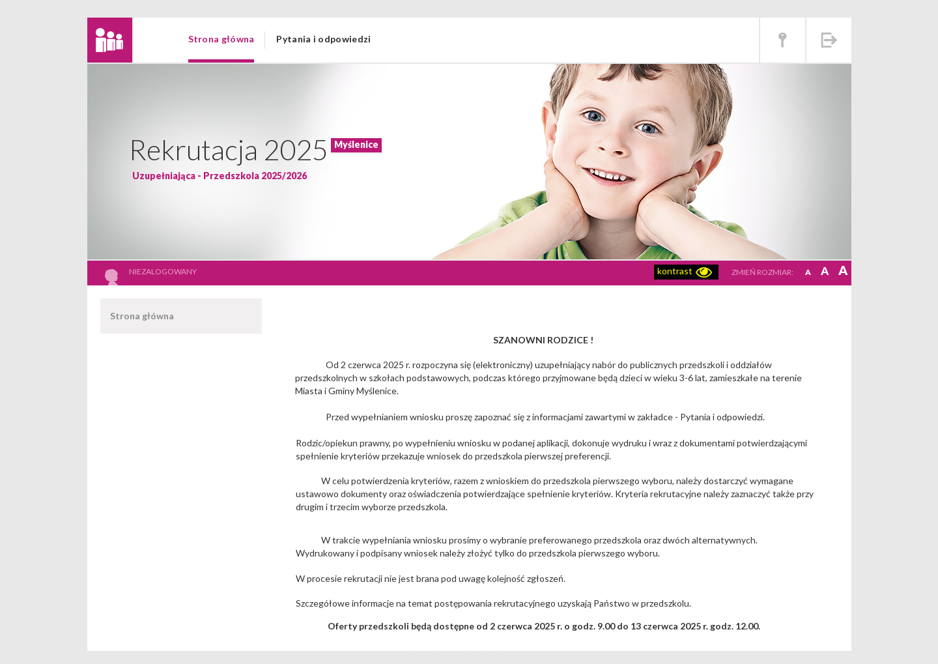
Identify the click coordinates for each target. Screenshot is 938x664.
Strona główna (221, 38)
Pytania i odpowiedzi (323, 38)
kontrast (674, 270)
